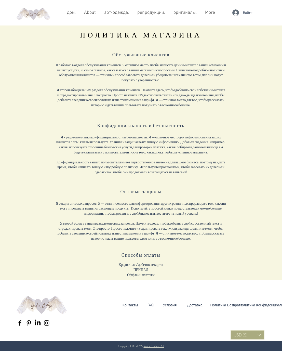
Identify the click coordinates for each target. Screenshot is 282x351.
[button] (247, 335)
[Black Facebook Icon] (19, 323)
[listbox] (247, 335)
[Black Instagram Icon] (46, 323)
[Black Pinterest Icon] (28, 323)
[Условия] (169, 305)
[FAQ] (150, 305)
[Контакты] (130, 305)
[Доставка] (194, 305)
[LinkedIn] (37, 323)
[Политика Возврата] (226, 305)
